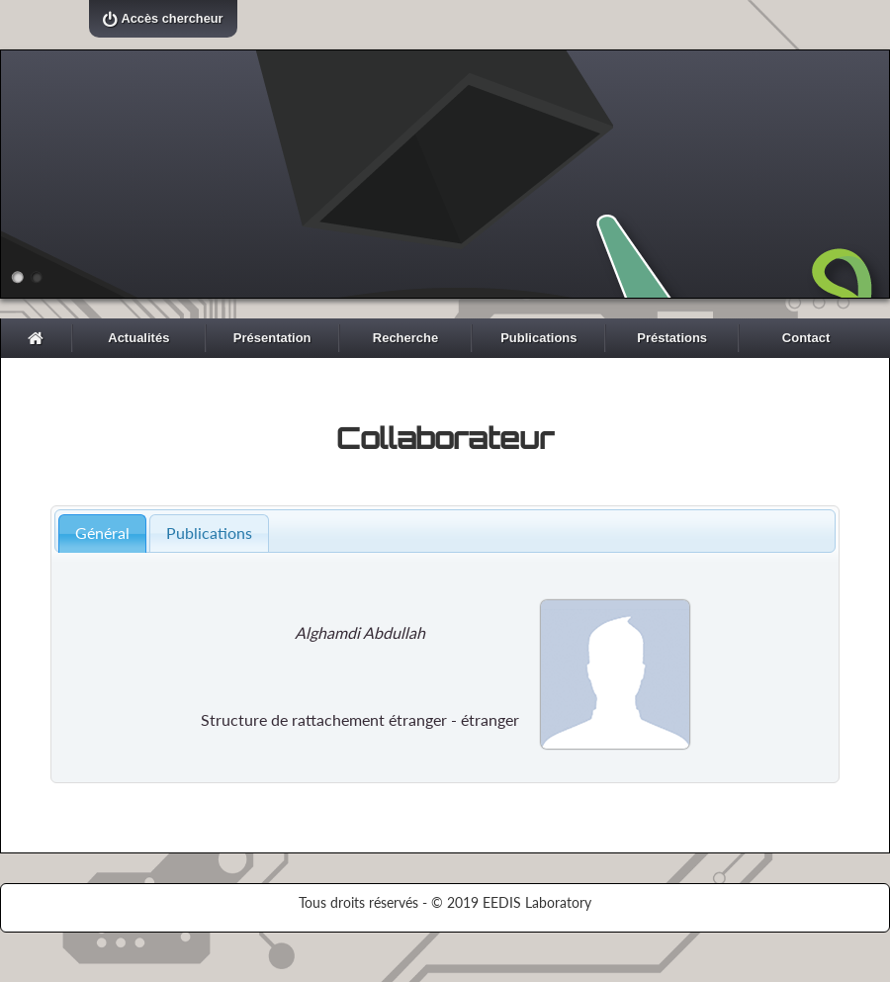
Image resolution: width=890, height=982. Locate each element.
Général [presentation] (102, 532)
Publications (538, 337)
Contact (806, 337)
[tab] (102, 533)
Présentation (272, 337)
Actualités (138, 337)
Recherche (405, 337)
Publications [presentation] (209, 532)
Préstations (672, 337)
